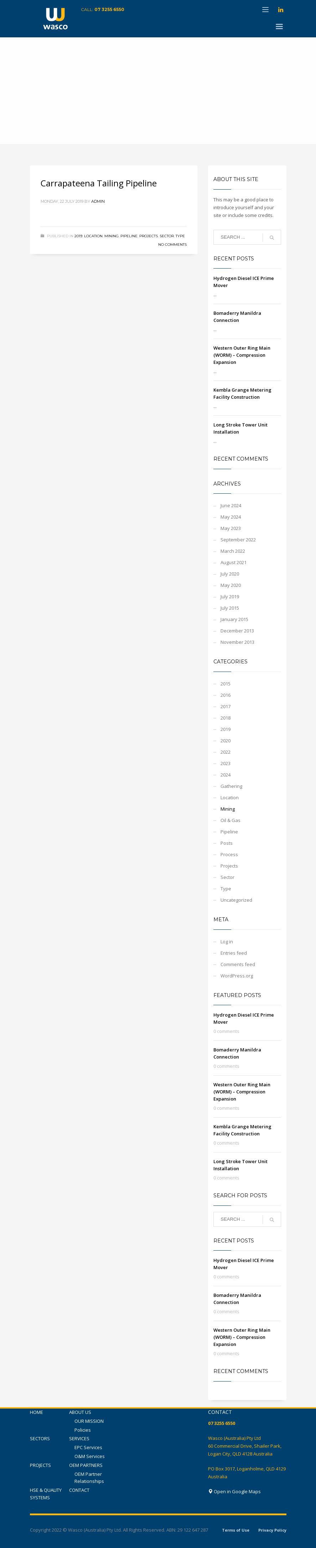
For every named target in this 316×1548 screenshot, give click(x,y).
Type (180, 236)
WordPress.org (237, 975)
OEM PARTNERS (86, 1465)
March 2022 (233, 551)
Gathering (231, 786)
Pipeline (129, 236)
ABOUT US (80, 1412)
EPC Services (88, 1447)
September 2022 (238, 539)
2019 (78, 236)
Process (229, 854)
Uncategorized (236, 900)
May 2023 (231, 528)
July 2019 (230, 596)
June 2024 (231, 505)
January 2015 (234, 619)
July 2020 (230, 574)
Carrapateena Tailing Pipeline (99, 183)
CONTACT (79, 1490)
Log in (227, 941)
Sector (167, 236)
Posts (227, 843)
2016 (225, 695)
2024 (225, 775)
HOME (36, 1412)
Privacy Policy (272, 1530)
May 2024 (231, 517)
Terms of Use (235, 1530)
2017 (225, 706)
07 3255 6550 (109, 9)
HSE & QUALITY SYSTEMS (46, 1494)
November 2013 (237, 642)
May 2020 (231, 585)
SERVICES (79, 1438)
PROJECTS (40, 1465)
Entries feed (234, 953)
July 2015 (230, 608)
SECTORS (40, 1438)
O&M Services (89, 1456)
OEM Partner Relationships (89, 1478)
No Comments (172, 244)
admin (98, 201)
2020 (225, 740)
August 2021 (234, 562)
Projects (148, 236)
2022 (225, 752)
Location (93, 236)
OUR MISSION (89, 1421)
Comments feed (238, 964)
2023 (225, 763)
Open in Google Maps (234, 1491)
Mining (111, 236)
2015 (225, 683)
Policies (82, 1430)
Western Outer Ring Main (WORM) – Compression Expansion (241, 355)
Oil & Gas (230, 820)
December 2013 (237, 630)
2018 (225, 718)
